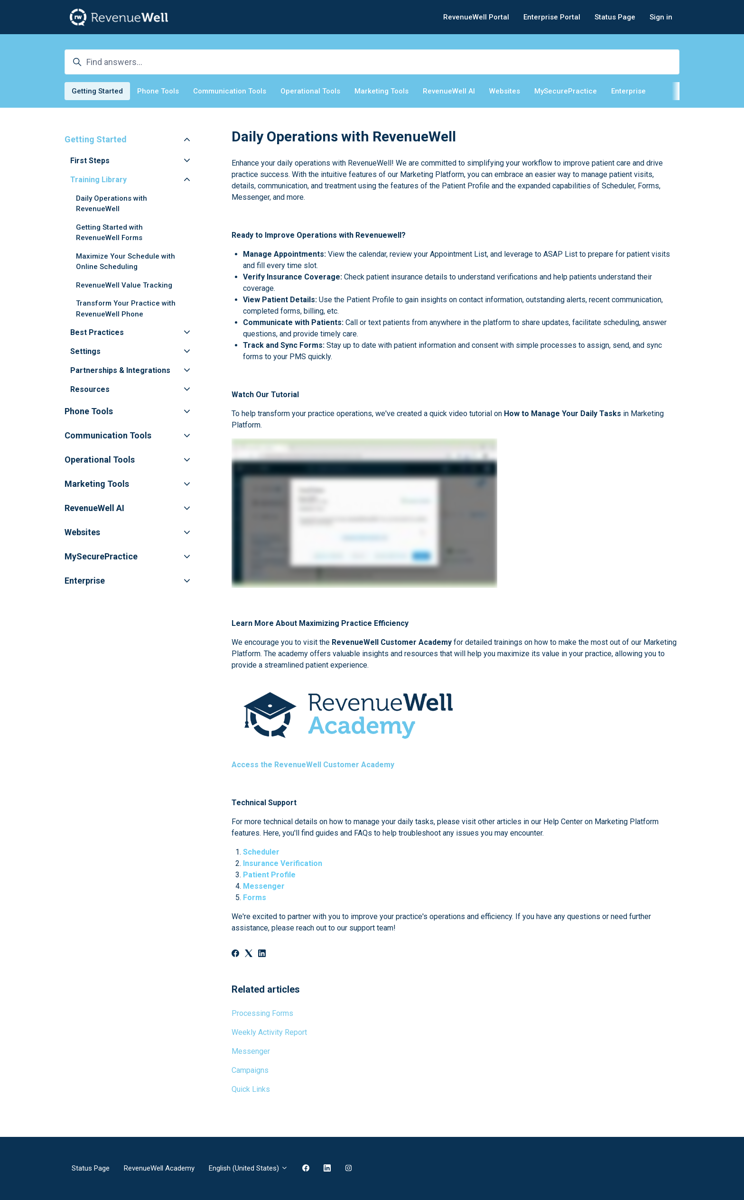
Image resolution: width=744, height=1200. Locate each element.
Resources (90, 389)
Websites (504, 91)
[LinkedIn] (262, 954)
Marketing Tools (381, 91)
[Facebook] (235, 954)
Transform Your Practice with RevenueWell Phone (126, 308)
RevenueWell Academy (159, 1168)
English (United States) (248, 1168)
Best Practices (97, 332)
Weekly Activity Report (269, 1032)
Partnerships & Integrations (120, 370)
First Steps (90, 160)
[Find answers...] (372, 61)
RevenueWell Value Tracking (124, 285)
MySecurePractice (565, 91)
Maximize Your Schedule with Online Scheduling (125, 261)
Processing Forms (262, 1013)
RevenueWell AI (449, 91)
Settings (85, 351)
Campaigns (250, 1070)
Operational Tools (310, 91)
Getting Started (97, 91)
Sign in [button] (661, 17)
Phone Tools (158, 91)
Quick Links (251, 1089)
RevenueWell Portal (476, 17)
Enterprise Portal (551, 17)
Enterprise (628, 91)
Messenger (251, 1051)
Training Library (98, 179)
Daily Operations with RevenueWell (111, 204)
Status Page (615, 17)
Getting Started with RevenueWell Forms (109, 232)
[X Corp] (248, 954)
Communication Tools (229, 91)
